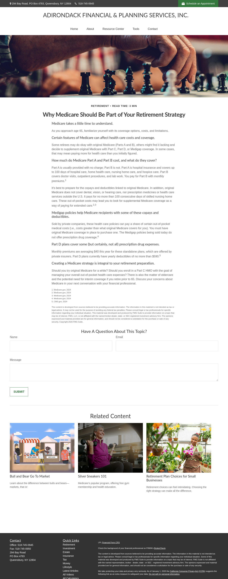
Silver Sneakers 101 (92, 476)
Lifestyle (67, 567)
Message (15, 359)
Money (66, 563)
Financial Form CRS (111, 542)
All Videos (68, 574)
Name (13, 337)
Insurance (68, 555)
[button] (74, 29)
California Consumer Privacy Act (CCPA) (187, 571)
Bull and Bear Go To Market (30, 476)
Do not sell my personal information (164, 574)
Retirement (69, 544)
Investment (69, 548)
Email (119, 337)
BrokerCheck (159, 548)
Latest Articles (70, 570)
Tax (65, 559)
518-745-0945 (84, 3)
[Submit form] (19, 391)
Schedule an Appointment (198, 3)
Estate (66, 552)
